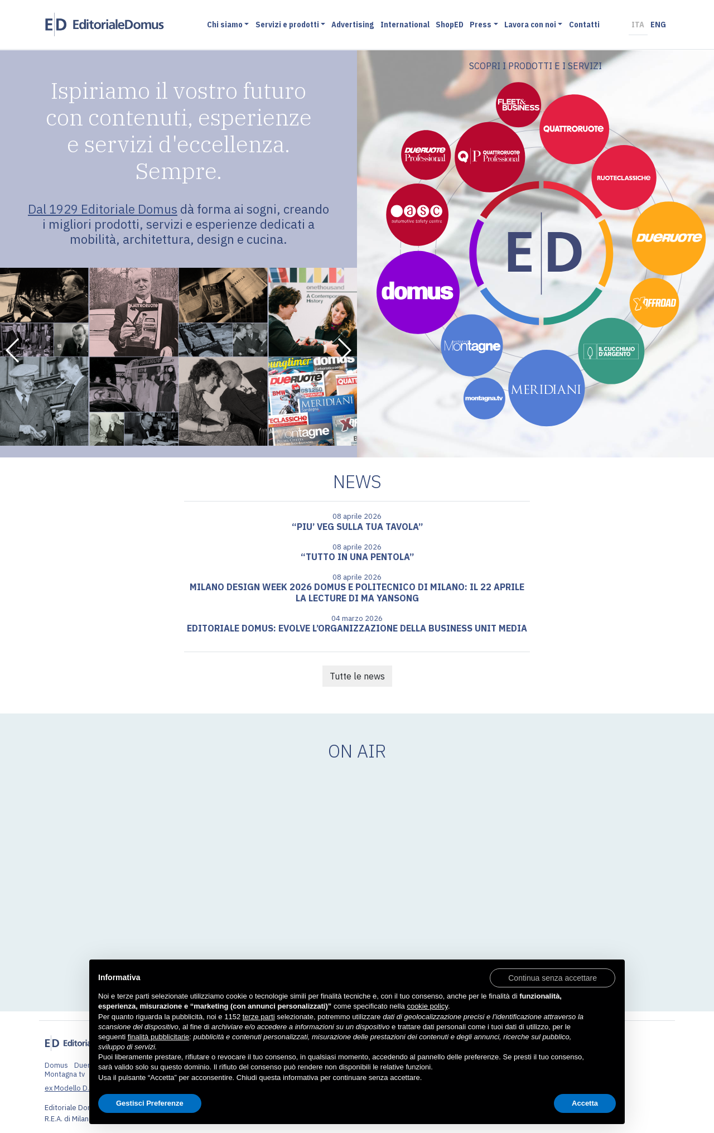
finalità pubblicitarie (159, 1037)
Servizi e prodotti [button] (288, 25)
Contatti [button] (586, 25)
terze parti (259, 1017)
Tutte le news (357, 676)
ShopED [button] (451, 25)
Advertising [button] (354, 25)
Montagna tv (65, 1074)
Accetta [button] (585, 1103)
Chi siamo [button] (226, 25)
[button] (13, 350)
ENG (660, 25)
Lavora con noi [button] (532, 25)
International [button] (406, 25)
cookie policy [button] (427, 1006)
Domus (56, 1065)
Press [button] (482, 25)
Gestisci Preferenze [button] (150, 1103)
